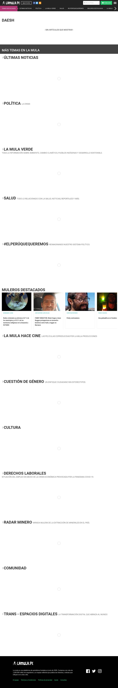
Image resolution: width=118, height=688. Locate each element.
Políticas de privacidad (45, 680)
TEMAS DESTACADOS (9, 8)
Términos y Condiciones (28, 680)
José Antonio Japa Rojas (42, 313)
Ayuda (56, 680)
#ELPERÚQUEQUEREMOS (76, 8)
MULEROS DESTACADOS (95, 8)
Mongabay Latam (8, 313)
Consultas (63, 680)
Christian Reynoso (72, 313)
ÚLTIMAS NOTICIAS (25, 8)
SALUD (62, 8)
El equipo (16, 680)
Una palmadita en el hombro (107, 318)
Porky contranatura (73, 318)
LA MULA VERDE (50, 8)
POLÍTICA (38, 8)
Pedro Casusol (102, 313)
